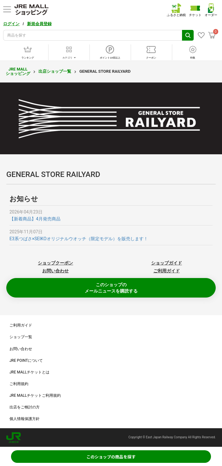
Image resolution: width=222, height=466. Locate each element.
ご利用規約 (18, 384)
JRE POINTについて (26, 360)
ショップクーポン (55, 262)
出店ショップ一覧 (54, 71)
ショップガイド (166, 262)
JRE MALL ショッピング (18, 71)
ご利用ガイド (166, 270)
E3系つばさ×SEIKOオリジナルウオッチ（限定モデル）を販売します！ (78, 238)
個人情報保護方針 (24, 419)
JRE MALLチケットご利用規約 (35, 395)
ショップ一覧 (20, 337)
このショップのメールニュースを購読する (111, 287)
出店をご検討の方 (24, 407)
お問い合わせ (55, 270)
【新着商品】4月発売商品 (34, 218)
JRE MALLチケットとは (29, 372)
